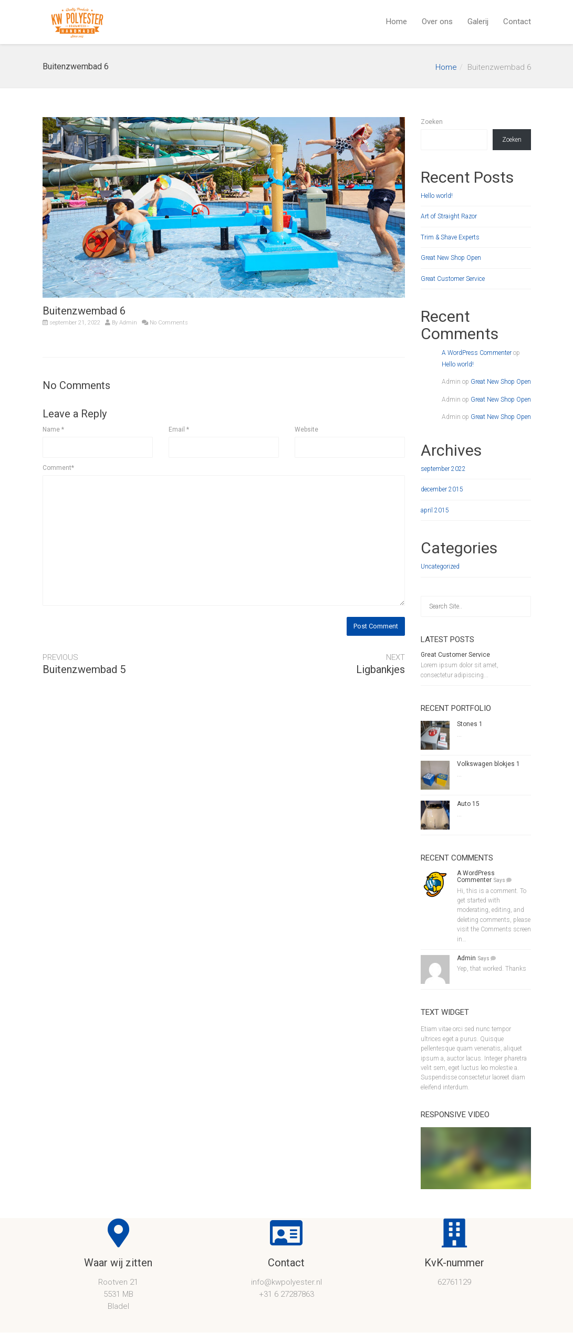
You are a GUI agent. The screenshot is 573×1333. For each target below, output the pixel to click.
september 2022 (443, 469)
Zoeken (432, 121)
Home (396, 21)
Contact (517, 21)
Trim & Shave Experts (450, 237)
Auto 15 (468, 803)
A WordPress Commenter (477, 352)
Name (53, 429)
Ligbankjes (380, 669)
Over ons (437, 21)
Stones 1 (470, 724)
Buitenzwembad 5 (84, 669)
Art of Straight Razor (449, 216)
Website (306, 429)
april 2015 (435, 510)
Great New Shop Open (451, 257)
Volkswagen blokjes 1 (488, 764)
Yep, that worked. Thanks (491, 968)
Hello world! (437, 196)
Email (179, 429)
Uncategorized (440, 566)
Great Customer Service (453, 278)
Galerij (477, 21)
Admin (128, 322)
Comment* (58, 467)
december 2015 (442, 489)
